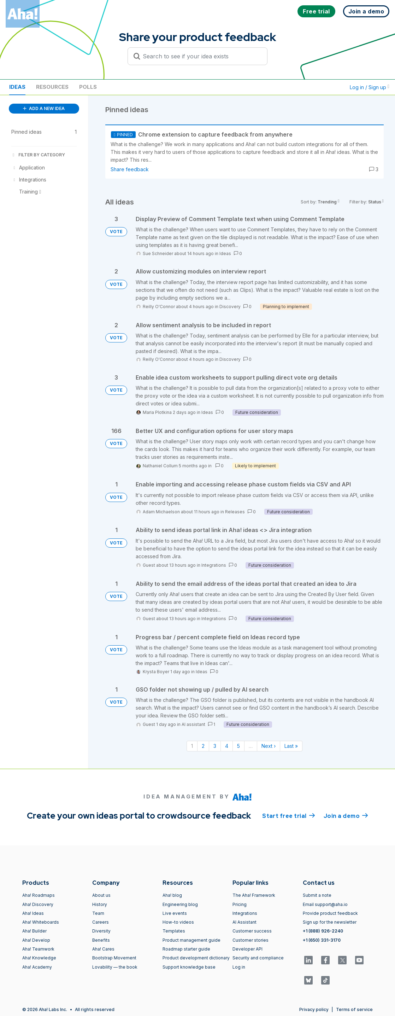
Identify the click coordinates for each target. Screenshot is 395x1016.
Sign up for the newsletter (329, 922)
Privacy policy (314, 1009)
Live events (175, 913)
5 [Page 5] (238, 746)
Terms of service (354, 1009)
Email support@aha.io (325, 904)
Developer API (247, 949)
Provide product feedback (330, 913)
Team (98, 913)
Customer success (252, 931)
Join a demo (346, 815)
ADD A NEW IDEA (44, 108)
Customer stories (250, 940)
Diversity (101, 931)
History (99, 904)
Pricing (239, 904)
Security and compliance (258, 957)
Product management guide (191, 940)
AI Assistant (244, 922)
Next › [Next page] (268, 746)
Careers (100, 922)
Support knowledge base (189, 967)
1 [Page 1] (192, 746)
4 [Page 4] (226, 746)
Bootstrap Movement (114, 957)
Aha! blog (172, 895)
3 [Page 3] (214, 746)
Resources (52, 86)
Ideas (17, 86)
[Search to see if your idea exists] (200, 56)
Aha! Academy (37, 967)
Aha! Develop (36, 940)
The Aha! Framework (253, 895)
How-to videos (178, 922)
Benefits (101, 940)
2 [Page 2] (203, 746)
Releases (235, 511)
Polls (88, 86)
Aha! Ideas (33, 913)
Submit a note (317, 895)
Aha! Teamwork (38, 949)
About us (101, 895)
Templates (174, 931)
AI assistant (193, 724)
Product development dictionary (196, 957)
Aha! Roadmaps (38, 895)
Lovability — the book (114, 967)
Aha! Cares (103, 949)
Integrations (213, 565)
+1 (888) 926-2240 (323, 931)
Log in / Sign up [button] (369, 87)
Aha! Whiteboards (40, 922)
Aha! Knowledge (39, 957)
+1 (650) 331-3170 (322, 940)
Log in (238, 967)
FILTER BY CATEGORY (38, 154)
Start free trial (288, 815)
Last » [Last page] (291, 746)
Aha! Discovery (37, 904)
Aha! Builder (34, 931)
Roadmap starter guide (186, 949)
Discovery (230, 306)
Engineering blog (180, 904)
